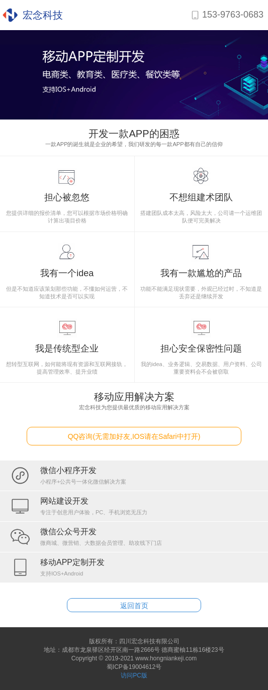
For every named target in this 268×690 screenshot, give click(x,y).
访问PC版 (134, 675)
